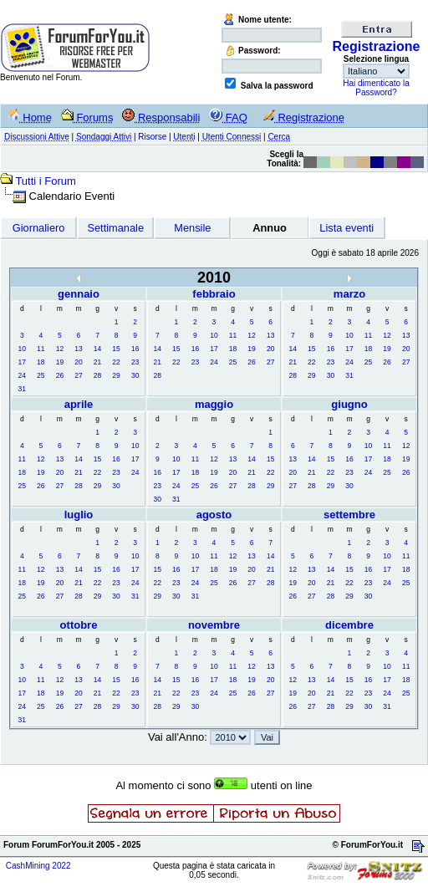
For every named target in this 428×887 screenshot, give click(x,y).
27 (78, 375)
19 (60, 362)
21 (97, 362)
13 (78, 348)
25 (40, 375)
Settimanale (115, 228)
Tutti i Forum (45, 181)
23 (135, 362)
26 (60, 375)
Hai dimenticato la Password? (376, 88)
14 (97, 348)
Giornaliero (39, 228)
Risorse (152, 136)
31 (22, 389)
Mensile (192, 228)
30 (135, 375)
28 (97, 375)
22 (116, 362)
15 (116, 348)
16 (135, 348)
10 (22, 348)
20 (78, 362)
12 (60, 348)
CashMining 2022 (38, 865)
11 (40, 348)
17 (22, 362)
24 (22, 375)
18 (40, 362)
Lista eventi (346, 228)
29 (116, 375)
